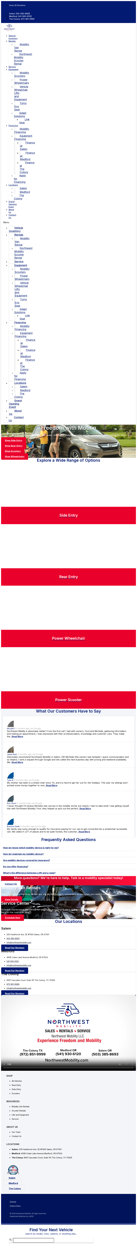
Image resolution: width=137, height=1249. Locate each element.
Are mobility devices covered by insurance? (26, 860)
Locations (13, 185)
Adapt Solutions (20, 114)
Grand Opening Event (13, 204)
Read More (17, 736)
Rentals (12, 41)
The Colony (19, 197)
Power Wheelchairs (21, 81)
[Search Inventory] (33, 1240)
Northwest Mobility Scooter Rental (23, 59)
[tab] (68, 848)
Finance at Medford (27, 156)
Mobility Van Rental (21, 47)
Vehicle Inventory (16, 229)
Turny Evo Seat (20, 106)
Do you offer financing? (15, 866)
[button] (9, 222)
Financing (13, 125)
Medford (25, 192)
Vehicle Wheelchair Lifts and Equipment (21, 93)
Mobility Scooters (21, 74)
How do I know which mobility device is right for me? (31, 847)
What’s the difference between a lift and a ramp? (29, 873)
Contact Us (12, 216)
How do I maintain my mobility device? (23, 854)
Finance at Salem (27, 146)
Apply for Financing (20, 179)
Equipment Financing (23, 137)
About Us (15, 412)
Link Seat (24, 121)
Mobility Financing (21, 130)
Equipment (13, 69)
